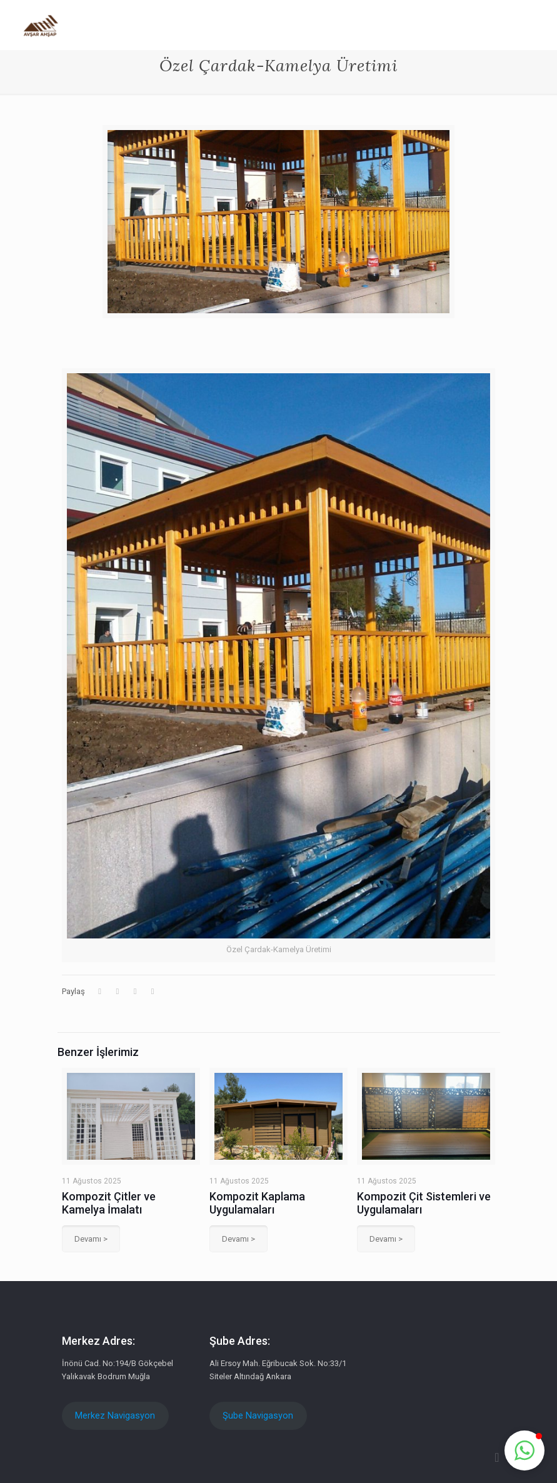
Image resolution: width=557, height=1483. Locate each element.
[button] (524, 1450)
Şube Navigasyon (258, 1415)
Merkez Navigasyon (115, 1415)
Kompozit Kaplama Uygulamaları (257, 1203)
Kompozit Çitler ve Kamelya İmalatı (109, 1203)
